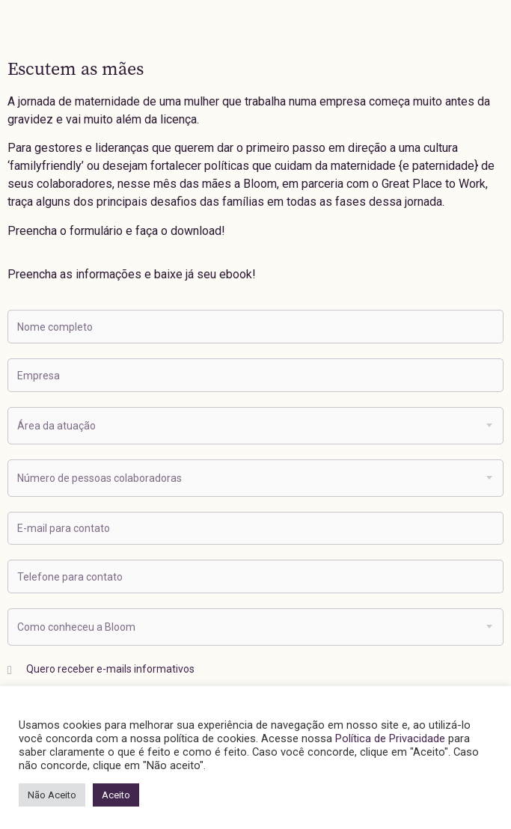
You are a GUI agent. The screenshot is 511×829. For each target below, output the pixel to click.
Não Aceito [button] (52, 795)
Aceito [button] (116, 795)
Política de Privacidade (390, 738)
